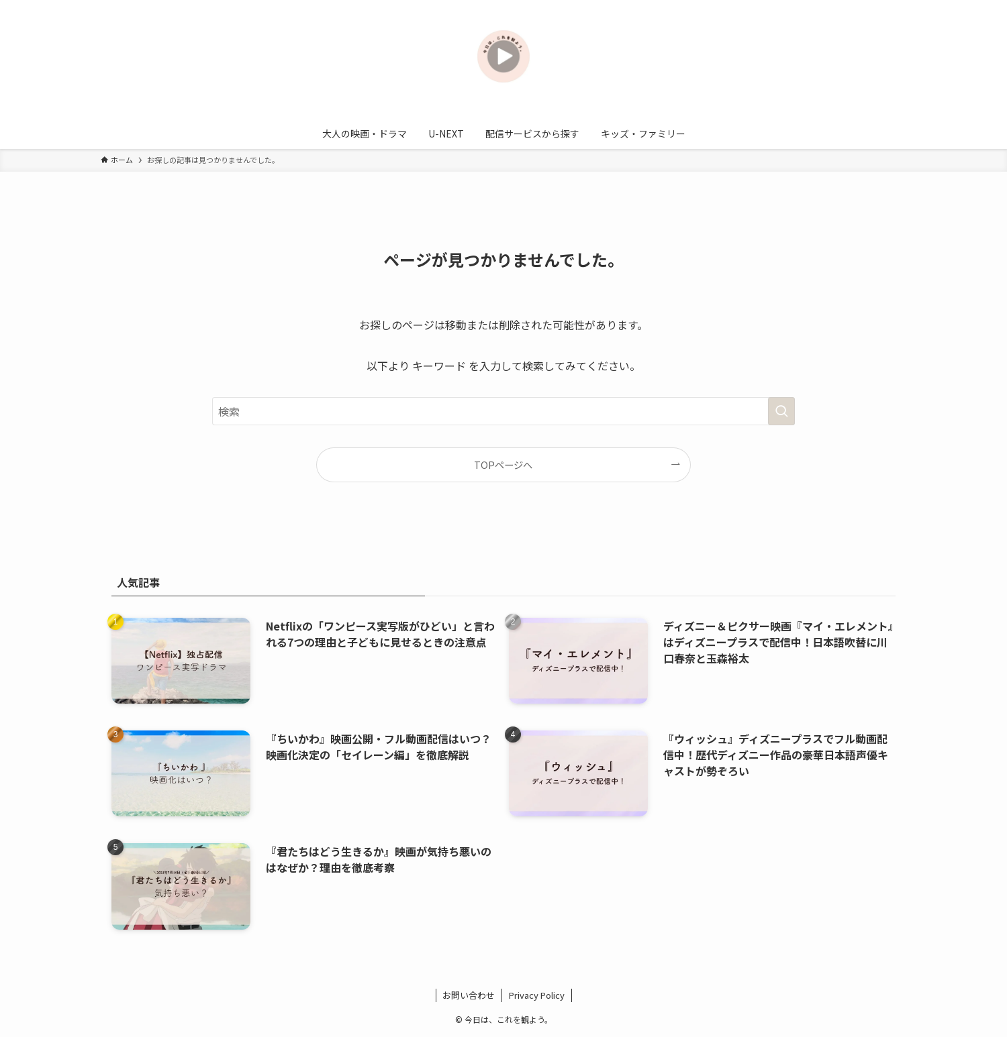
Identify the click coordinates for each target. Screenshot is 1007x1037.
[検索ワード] (503, 411)
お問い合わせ (468, 995)
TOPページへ (503, 464)
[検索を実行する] (781, 411)
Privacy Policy (537, 995)
